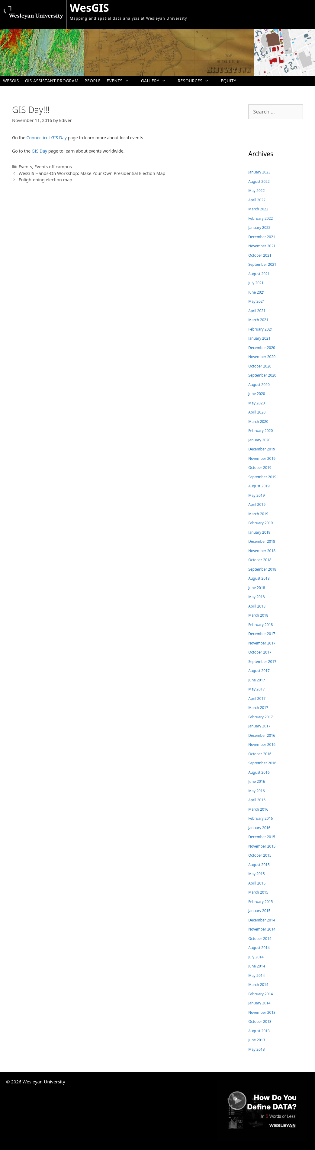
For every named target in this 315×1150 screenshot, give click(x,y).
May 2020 (256, 403)
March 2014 (258, 984)
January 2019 (259, 532)
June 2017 (256, 680)
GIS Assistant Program (52, 81)
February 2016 (260, 818)
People (93, 81)
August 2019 (259, 486)
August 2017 (259, 670)
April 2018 (256, 606)
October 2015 (259, 855)
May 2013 (256, 1049)
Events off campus (53, 167)
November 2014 (261, 929)
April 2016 (256, 799)
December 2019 (261, 449)
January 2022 (259, 227)
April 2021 (256, 310)
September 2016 (262, 763)
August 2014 (259, 947)
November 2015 (261, 846)
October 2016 (259, 753)
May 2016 (256, 790)
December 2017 (261, 633)
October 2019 (259, 467)
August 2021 (259, 273)
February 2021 (260, 329)
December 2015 (261, 836)
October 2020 (259, 366)
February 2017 (260, 717)
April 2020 (256, 412)
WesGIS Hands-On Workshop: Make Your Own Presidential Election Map (92, 173)
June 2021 (256, 292)
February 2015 (260, 901)
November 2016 (261, 744)
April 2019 (256, 504)
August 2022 (259, 181)
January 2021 (259, 338)
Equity (228, 81)
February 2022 (260, 218)
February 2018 (260, 624)
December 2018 (261, 541)
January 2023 (259, 172)
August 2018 (259, 578)
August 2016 (259, 772)
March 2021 (258, 319)
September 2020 (262, 375)
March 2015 (258, 892)
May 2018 (256, 596)
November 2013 (261, 1012)
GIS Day (39, 151)
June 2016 (256, 781)
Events (121, 81)
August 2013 (259, 1030)
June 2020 (256, 393)
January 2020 (259, 440)
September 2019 (262, 476)
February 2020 (260, 430)
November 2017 (261, 643)
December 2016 (261, 735)
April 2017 (256, 698)
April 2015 (256, 883)
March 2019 (258, 513)
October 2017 (259, 652)
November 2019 (261, 458)
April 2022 (256, 200)
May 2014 (256, 975)
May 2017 (256, 689)
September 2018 (262, 569)
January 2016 (259, 827)
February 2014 (260, 994)
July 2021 (255, 282)
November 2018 (261, 550)
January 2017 (259, 726)
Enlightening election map (45, 180)
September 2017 (262, 661)
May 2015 (256, 873)
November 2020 (261, 356)
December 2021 (261, 236)
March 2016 (258, 809)
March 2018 (258, 615)
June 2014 (256, 966)
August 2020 (259, 384)
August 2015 (259, 864)
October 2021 (259, 255)
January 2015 (259, 910)
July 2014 (255, 957)
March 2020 (258, 421)
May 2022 (256, 190)
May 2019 (256, 495)
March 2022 (258, 209)
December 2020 (261, 347)
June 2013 (256, 1040)
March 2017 (258, 707)
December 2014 (261, 920)
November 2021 (261, 246)
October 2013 (259, 1021)
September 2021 (262, 264)
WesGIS (89, 8)
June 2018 (256, 587)
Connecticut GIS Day (47, 137)
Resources (196, 81)
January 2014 (259, 1003)
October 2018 (259, 559)
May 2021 (256, 301)
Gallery (156, 81)
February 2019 (260, 523)
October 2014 (259, 938)
